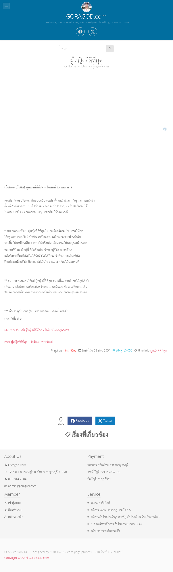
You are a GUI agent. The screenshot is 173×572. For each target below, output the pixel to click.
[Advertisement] (86, 100)
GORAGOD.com (86, 16)
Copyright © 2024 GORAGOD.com (26, 558)
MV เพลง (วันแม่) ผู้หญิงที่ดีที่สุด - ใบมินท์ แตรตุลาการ (36, 330)
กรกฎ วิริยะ (69, 351)
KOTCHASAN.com (61, 552)
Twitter (107, 421)
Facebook (82, 421)
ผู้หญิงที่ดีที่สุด (158, 351)
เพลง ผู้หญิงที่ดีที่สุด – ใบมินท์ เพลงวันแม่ (28, 342)
